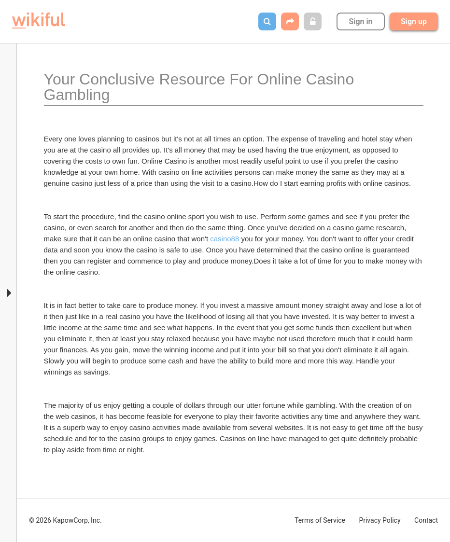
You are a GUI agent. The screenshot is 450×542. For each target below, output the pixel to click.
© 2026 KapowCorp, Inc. (65, 520)
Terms (320, 520)
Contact (426, 520)
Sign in (360, 21)
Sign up (414, 21)
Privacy (379, 520)
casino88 (224, 239)
